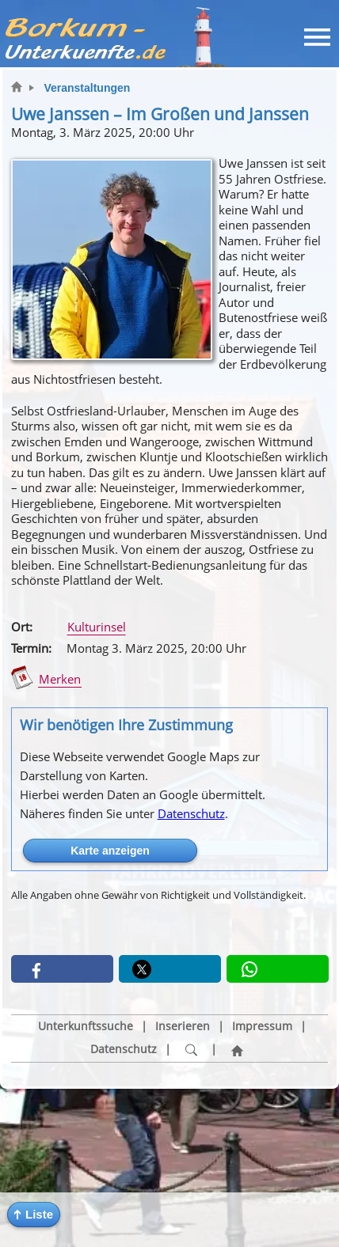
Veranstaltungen (87, 87)
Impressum (262, 1026)
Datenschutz (191, 813)
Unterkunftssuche (85, 1026)
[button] (33, 1214)
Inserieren (182, 1026)
